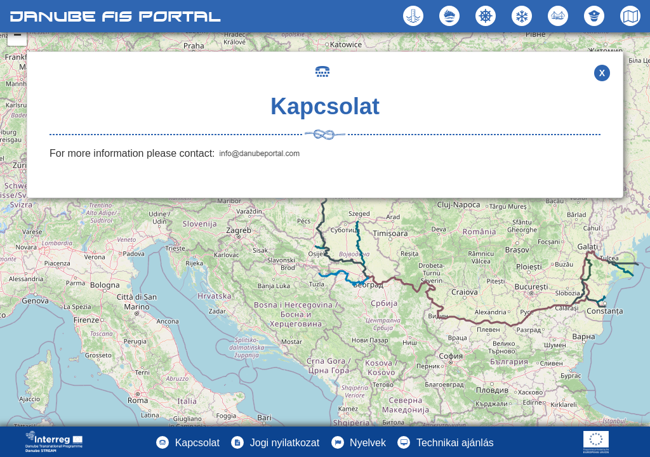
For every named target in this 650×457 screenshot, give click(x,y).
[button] (559, 16)
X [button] (602, 73)
